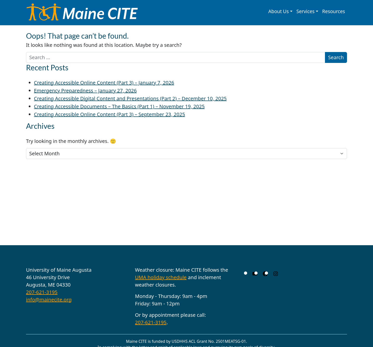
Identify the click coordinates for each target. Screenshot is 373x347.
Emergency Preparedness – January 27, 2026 (85, 90)
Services (305, 11)
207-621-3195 (41, 292)
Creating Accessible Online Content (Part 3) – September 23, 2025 (109, 114)
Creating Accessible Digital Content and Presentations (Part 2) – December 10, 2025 (130, 98)
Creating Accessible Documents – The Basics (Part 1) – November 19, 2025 (119, 106)
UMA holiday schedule (160, 277)
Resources (333, 11)
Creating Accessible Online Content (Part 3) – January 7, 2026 (104, 82)
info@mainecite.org (49, 299)
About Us (278, 11)
